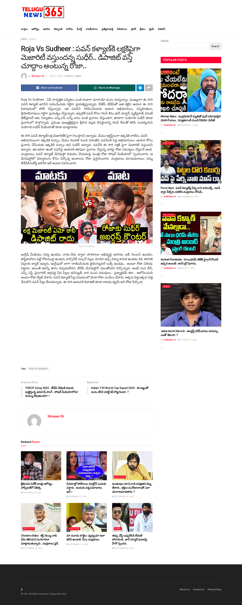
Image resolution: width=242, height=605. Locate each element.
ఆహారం (46, 29)
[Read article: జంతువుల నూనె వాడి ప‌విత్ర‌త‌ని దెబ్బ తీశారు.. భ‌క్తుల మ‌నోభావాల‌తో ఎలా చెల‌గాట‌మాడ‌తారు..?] (132, 465)
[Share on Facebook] (49, 87)
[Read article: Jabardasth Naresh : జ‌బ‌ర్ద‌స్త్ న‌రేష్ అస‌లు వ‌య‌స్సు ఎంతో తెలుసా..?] (191, 305)
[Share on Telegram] (140, 87)
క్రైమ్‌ (151, 29)
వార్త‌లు (24, 29)
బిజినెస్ (161, 29)
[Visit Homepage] (43, 12)
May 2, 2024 (56, 76)
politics (33, 39)
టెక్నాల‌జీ (58, 29)
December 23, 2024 (31, 492)
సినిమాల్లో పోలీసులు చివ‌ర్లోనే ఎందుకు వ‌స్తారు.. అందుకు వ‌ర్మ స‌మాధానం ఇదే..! (86, 487)
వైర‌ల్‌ (133, 29)
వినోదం (69, 29)
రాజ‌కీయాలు (92, 29)
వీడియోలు (122, 29)
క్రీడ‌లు (142, 29)
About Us (184, 589)
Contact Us (198, 589)
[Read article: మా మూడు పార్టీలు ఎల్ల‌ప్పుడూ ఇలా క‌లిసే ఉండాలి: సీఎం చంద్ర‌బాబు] (86, 517)
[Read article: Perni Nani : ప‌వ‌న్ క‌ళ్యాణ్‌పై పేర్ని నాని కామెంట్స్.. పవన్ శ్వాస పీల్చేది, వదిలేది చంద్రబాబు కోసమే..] (191, 162)
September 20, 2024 (122, 548)
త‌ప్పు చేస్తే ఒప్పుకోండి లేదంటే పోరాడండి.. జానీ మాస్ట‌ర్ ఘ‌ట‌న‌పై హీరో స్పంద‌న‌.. (129, 539)
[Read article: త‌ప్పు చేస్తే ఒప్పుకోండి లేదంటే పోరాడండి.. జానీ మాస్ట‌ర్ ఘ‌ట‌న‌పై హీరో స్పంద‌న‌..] (132, 517)
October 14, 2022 (187, 340)
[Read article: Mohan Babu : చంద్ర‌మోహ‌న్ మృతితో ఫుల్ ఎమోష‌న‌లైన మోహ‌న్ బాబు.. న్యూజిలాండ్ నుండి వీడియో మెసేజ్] (191, 90)
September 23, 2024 (122, 496)
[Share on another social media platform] (149, 87)
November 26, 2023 (188, 197)
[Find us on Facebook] (21, 590)
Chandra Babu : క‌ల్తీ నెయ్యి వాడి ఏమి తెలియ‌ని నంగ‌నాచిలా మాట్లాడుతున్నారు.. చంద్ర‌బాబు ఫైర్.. (40, 539)
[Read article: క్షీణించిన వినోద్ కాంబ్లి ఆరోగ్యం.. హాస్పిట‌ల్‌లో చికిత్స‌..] (41, 465)
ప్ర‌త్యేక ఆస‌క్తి (107, 29)
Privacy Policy (214, 589)
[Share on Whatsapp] (107, 87)
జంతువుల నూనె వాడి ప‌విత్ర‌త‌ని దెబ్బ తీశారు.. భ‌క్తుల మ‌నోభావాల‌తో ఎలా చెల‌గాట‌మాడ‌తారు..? (131, 487)
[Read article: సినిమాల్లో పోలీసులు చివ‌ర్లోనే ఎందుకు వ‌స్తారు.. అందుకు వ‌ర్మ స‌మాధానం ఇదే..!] (86, 465)
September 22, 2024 (31, 548)
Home (24, 39)
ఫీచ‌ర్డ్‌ (79, 29)
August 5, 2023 (186, 268)
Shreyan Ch (37, 76)
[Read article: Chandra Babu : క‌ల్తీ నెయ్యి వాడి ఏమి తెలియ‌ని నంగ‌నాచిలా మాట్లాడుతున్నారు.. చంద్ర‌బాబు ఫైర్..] (41, 517)
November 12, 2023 (188, 125)
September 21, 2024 (77, 544)
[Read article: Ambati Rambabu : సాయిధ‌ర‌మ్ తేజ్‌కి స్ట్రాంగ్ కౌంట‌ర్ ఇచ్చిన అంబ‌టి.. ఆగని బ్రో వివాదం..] (191, 233)
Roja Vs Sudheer (38, 368)
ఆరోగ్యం (35, 29)
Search (165, 40)
